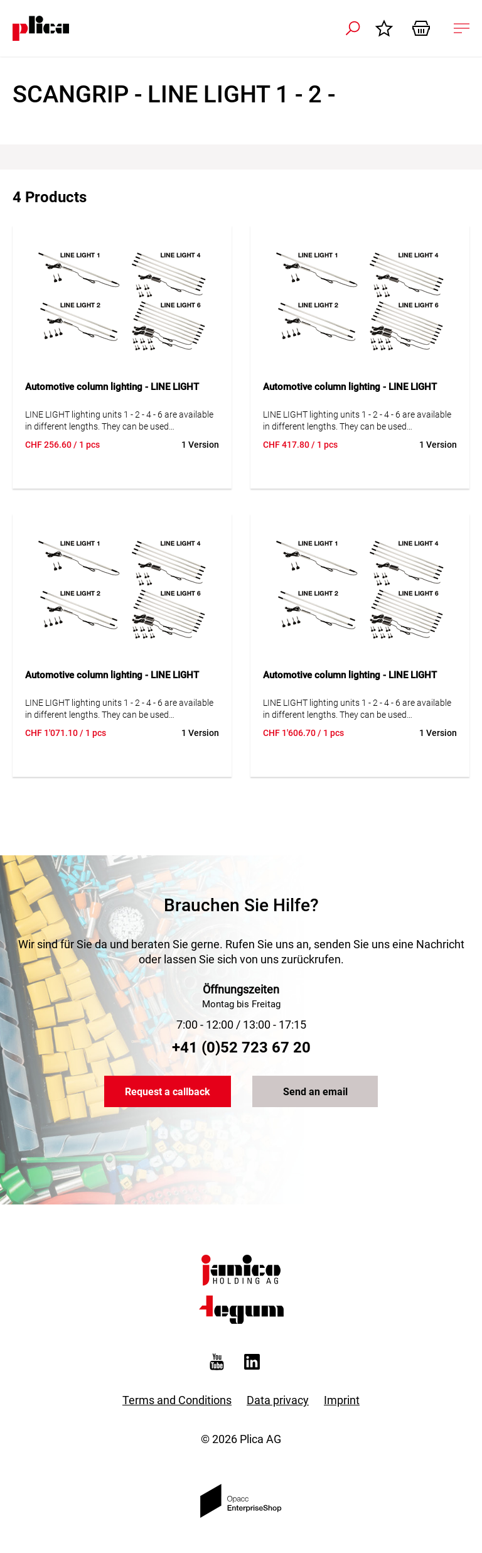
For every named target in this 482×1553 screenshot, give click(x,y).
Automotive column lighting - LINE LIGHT (112, 386)
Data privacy (278, 1400)
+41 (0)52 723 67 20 (241, 1047)
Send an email (315, 1092)
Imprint (342, 1400)
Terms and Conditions (177, 1400)
